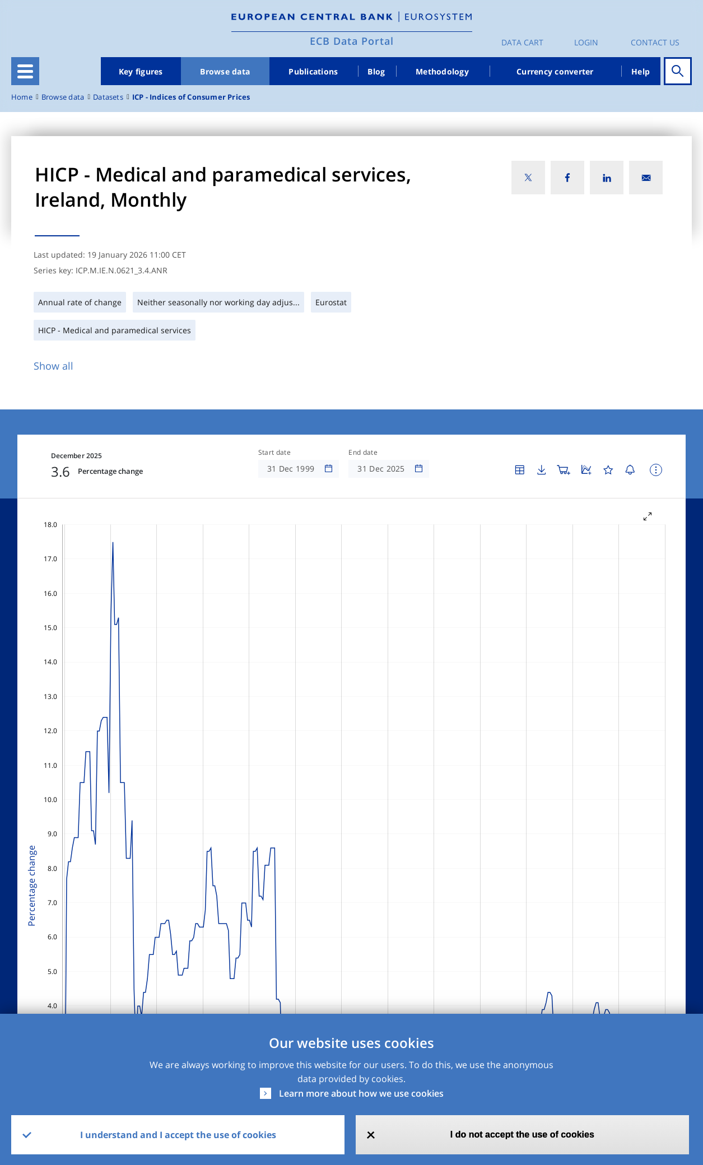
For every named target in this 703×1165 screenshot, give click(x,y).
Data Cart (522, 42)
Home (21, 97)
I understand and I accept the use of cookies (178, 1135)
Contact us (655, 42)
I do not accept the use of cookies (522, 1134)
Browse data (225, 71)
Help (640, 71)
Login (586, 42)
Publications (313, 71)
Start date (274, 452)
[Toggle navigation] (25, 71)
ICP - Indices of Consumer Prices (191, 97)
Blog (376, 71)
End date (363, 452)
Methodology (442, 71)
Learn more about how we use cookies (361, 1093)
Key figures (141, 71)
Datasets (108, 97)
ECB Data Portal (352, 41)
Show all (53, 365)
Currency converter (555, 71)
